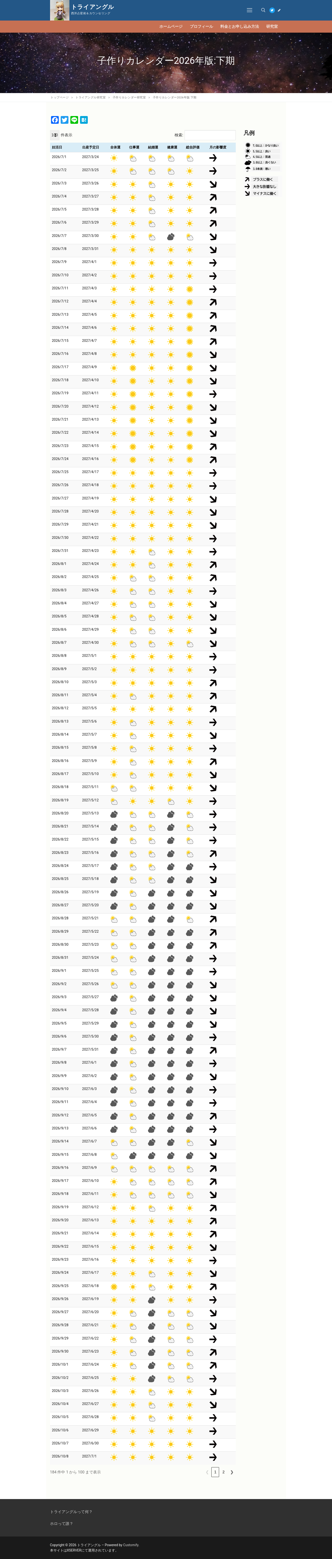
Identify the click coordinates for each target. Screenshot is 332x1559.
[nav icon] (249, 10)
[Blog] (279, 10)
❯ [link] (231, 1472)
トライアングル (92, 7)
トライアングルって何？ (71, 1511)
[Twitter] (272, 10)
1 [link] (215, 1472)
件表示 (66, 135)
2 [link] (223, 1472)
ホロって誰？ (61, 1523)
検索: (179, 135)
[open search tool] (263, 10)
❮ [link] (207, 1472)
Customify (130, 1545)
